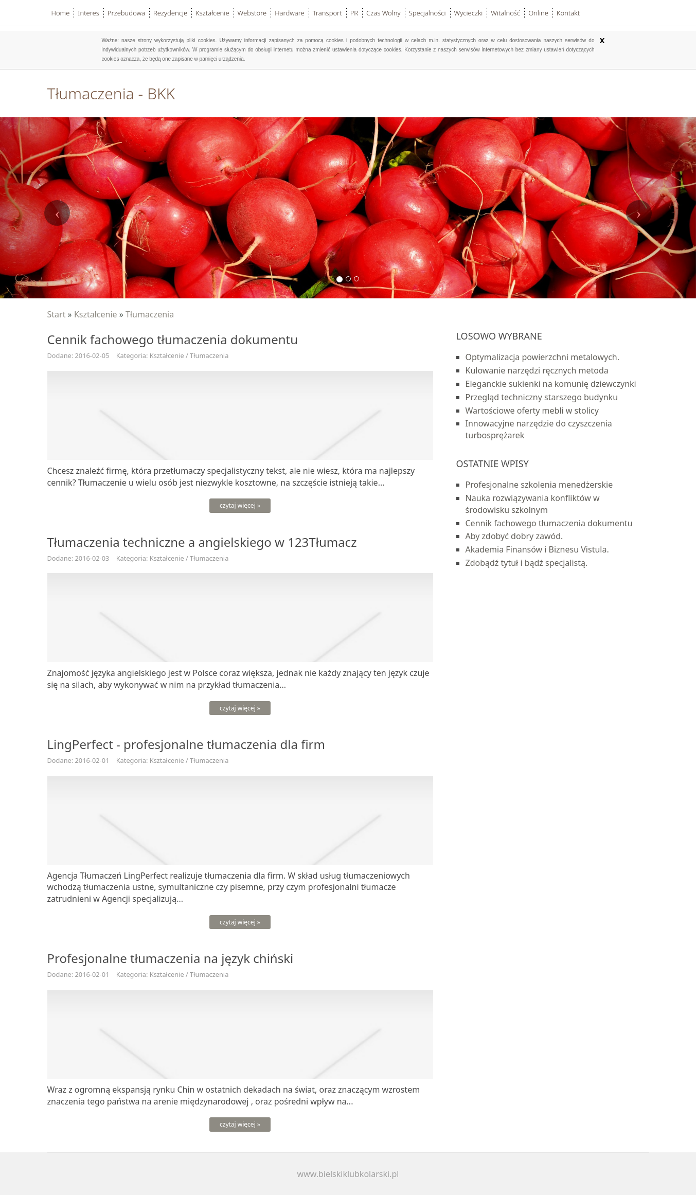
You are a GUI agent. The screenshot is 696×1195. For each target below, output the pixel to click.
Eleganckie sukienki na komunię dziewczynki (551, 383)
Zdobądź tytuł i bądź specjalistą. (527, 562)
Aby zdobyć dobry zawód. (514, 536)
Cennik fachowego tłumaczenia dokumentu (549, 523)
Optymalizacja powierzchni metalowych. (543, 357)
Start (56, 314)
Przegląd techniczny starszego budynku (542, 397)
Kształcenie (95, 314)
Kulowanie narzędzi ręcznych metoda (537, 370)
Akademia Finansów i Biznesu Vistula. (537, 549)
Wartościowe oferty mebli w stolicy (532, 410)
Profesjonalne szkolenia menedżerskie (539, 484)
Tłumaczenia (150, 314)
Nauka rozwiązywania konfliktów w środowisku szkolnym (533, 503)
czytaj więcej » (240, 505)
